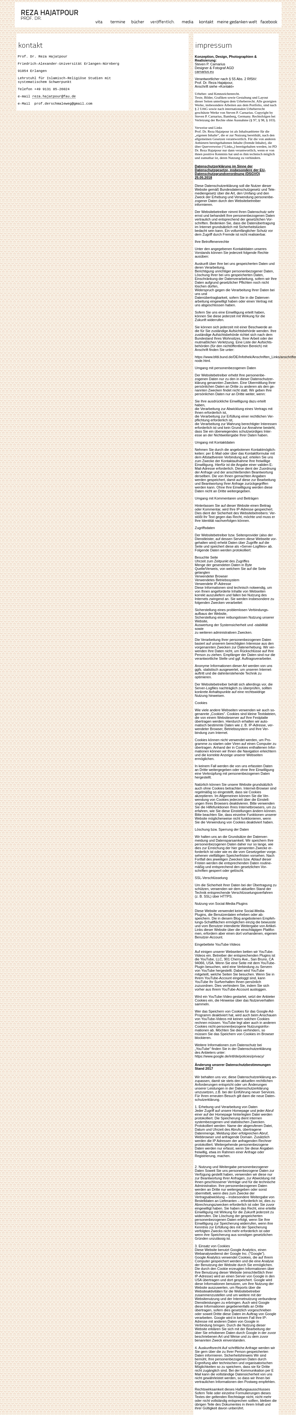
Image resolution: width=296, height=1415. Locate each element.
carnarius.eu (204, 72)
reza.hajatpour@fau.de (54, 102)
